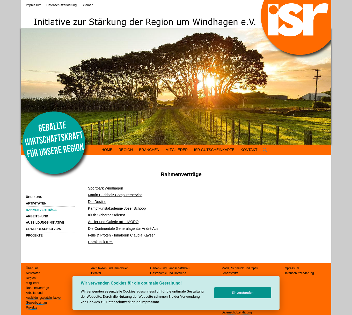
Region (31, 278)
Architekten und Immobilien (110, 268)
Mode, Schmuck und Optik (240, 268)
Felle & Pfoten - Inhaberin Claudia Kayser (121, 235)
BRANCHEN (149, 150)
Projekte (31, 307)
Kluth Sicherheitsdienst (106, 215)
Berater (96, 273)
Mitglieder (32, 283)
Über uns (32, 268)
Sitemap (87, 5)
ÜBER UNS (34, 197)
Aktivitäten (33, 273)
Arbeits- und (34, 293)
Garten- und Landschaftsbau (169, 268)
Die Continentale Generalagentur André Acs (123, 228)
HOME (106, 150)
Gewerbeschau (36, 302)
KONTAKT (249, 150)
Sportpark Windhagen (105, 188)
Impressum (33, 5)
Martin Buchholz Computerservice (115, 195)
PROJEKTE (34, 235)
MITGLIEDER (177, 150)
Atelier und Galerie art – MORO (113, 222)
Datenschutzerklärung (61, 5)
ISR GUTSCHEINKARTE (214, 150)
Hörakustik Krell (100, 242)
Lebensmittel (230, 273)
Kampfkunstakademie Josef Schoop (117, 208)
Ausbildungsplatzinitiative (43, 298)
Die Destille (97, 202)
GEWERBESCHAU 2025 (43, 229)
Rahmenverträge (37, 288)
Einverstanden (243, 293)
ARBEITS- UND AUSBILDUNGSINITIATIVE (45, 219)
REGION (126, 150)
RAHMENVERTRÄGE (41, 210)
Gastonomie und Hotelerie (168, 273)
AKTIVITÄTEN (36, 203)
